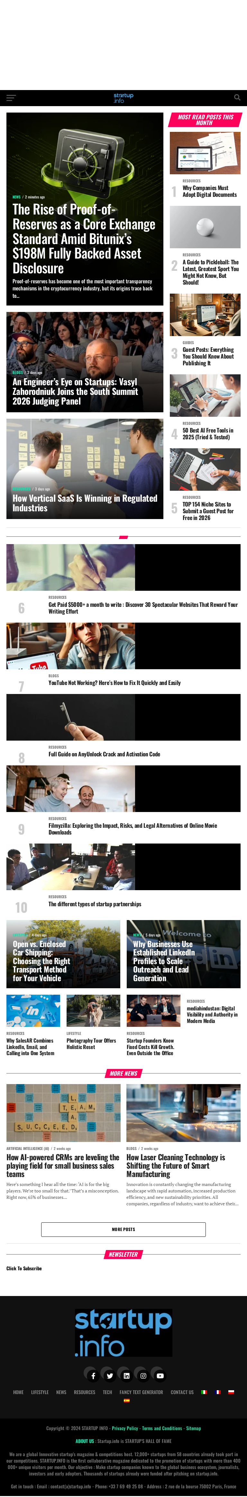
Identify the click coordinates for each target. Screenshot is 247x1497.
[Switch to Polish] (231, 1393)
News (61, 1392)
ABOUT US (85, 1441)
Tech (107, 1392)
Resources (84, 1392)
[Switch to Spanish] (127, 1401)
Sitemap (193, 1428)
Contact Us (182, 1392)
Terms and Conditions (162, 1428)
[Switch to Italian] (204, 1393)
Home (18, 1392)
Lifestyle (40, 1392)
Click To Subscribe (24, 1269)
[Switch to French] (218, 1393)
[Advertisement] (123, 45)
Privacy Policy (125, 1428)
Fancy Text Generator (141, 1392)
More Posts (123, 1230)
